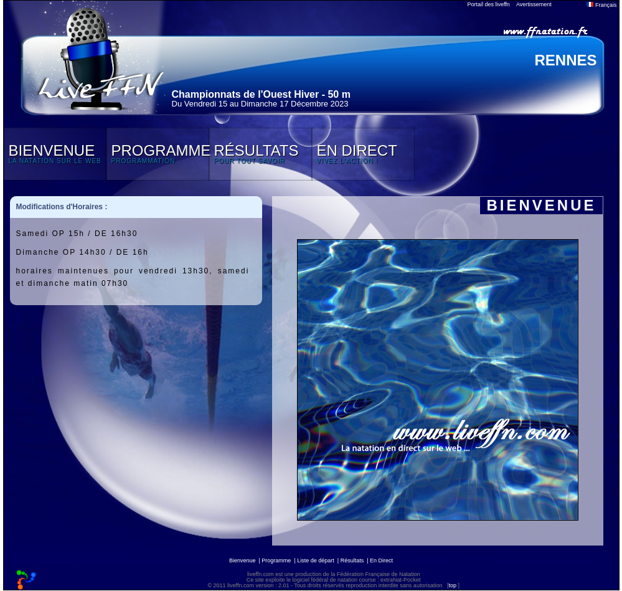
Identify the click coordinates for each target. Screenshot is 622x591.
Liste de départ (315, 560)
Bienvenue (242, 560)
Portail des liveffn (489, 4)
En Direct (381, 560)
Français (601, 5)
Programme (276, 560)
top (452, 585)
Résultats (352, 560)
